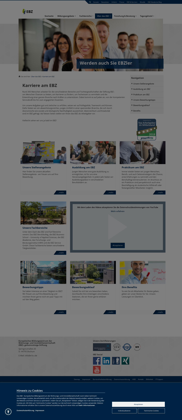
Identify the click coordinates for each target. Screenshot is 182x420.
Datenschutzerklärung (25, 410)
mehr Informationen (87, 405)
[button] (8, 412)
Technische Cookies (151, 411)
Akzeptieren (138, 404)
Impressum (39, 410)
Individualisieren (124, 411)
